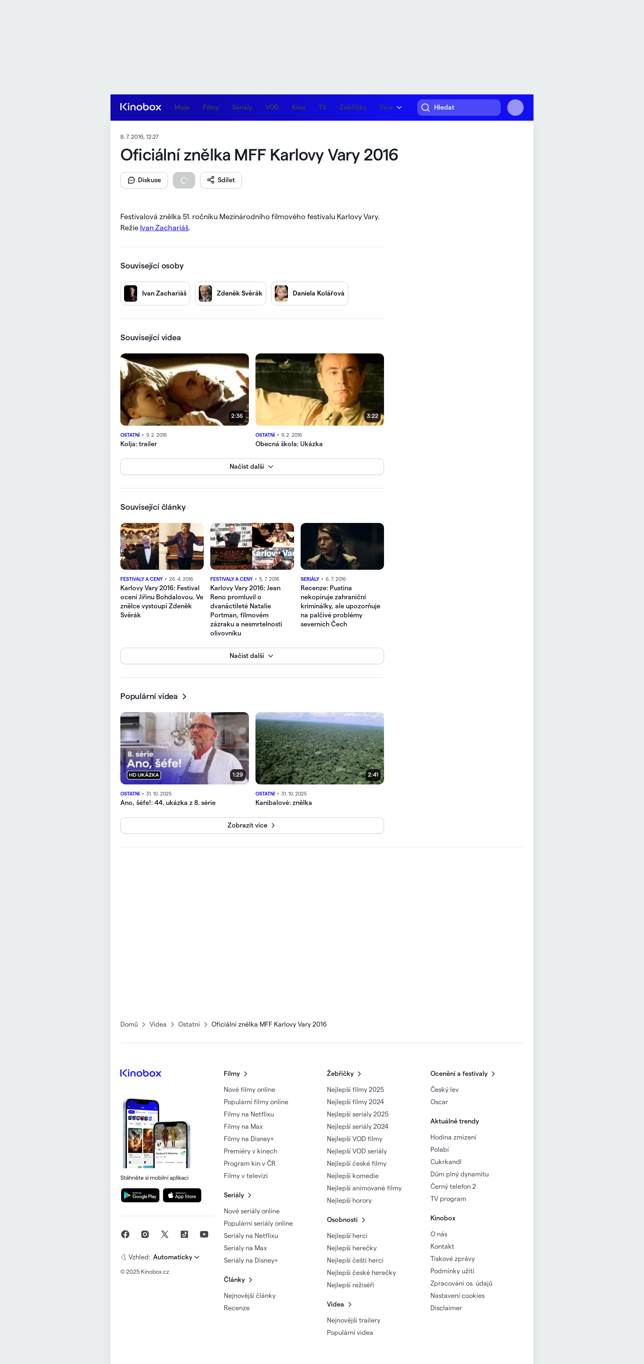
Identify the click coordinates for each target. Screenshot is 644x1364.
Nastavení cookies (457, 1296)
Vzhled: (139, 1257)
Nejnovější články (250, 1296)
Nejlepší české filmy (356, 1163)
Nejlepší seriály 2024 (358, 1126)
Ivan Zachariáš (164, 228)
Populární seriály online (258, 1223)
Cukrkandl (446, 1162)
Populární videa (350, 1333)
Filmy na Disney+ (249, 1139)
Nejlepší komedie (353, 1176)
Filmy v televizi (246, 1176)
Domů (129, 1024)
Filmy (211, 107)
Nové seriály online (252, 1211)
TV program (448, 1199)
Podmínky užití (452, 1271)
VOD (272, 107)
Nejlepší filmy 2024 (355, 1102)
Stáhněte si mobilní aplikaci (160, 1137)
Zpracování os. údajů (461, 1283)
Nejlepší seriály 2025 (358, 1114)
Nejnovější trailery (353, 1320)
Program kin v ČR (250, 1163)
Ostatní (189, 1024)
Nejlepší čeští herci (355, 1260)
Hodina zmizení (453, 1137)
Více (386, 107)
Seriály (242, 107)
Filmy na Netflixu (249, 1114)
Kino (299, 107)
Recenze (237, 1308)
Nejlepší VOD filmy (354, 1139)
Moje (182, 107)
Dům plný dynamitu (459, 1174)
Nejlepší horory (349, 1200)
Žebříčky (353, 107)
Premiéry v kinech (250, 1151)
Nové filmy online (249, 1090)
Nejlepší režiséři (350, 1285)
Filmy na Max (243, 1126)
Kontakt (442, 1246)
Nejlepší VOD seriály (357, 1151)
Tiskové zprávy (452, 1259)
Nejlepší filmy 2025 (355, 1090)
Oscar (439, 1102)
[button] (144, 180)
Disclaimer (446, 1308)
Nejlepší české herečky (361, 1273)
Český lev (444, 1090)
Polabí (439, 1149)
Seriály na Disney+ (251, 1260)
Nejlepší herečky (352, 1248)
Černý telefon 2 (453, 1186)
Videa (158, 1024)
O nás (438, 1234)
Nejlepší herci (347, 1236)
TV (323, 107)
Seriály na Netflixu (251, 1236)
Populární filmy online (256, 1102)
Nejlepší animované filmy (364, 1188)
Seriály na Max (245, 1248)
